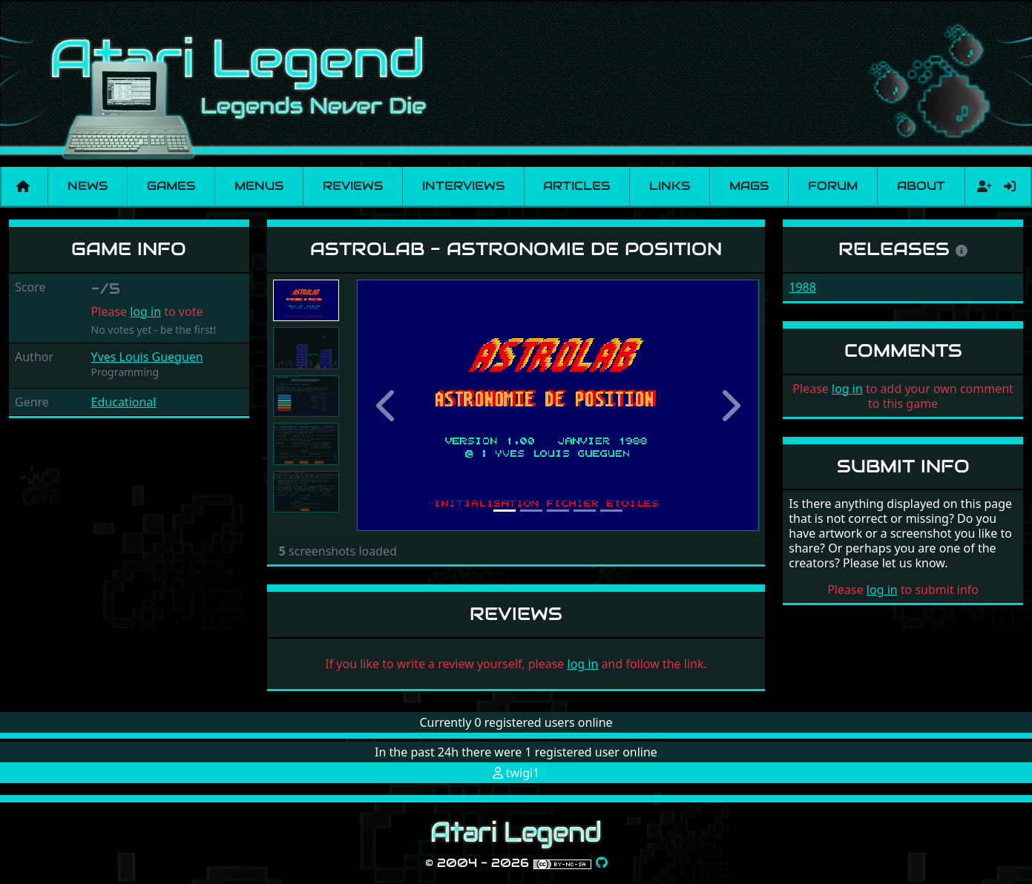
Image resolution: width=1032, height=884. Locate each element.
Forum (833, 186)
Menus (258, 186)
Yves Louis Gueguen (147, 357)
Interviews (463, 186)
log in (145, 311)
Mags (749, 186)
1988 (802, 287)
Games (171, 186)
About (921, 186)
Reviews (353, 186)
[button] (387, 406)
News (88, 186)
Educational (124, 402)
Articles (576, 186)
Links (669, 186)
